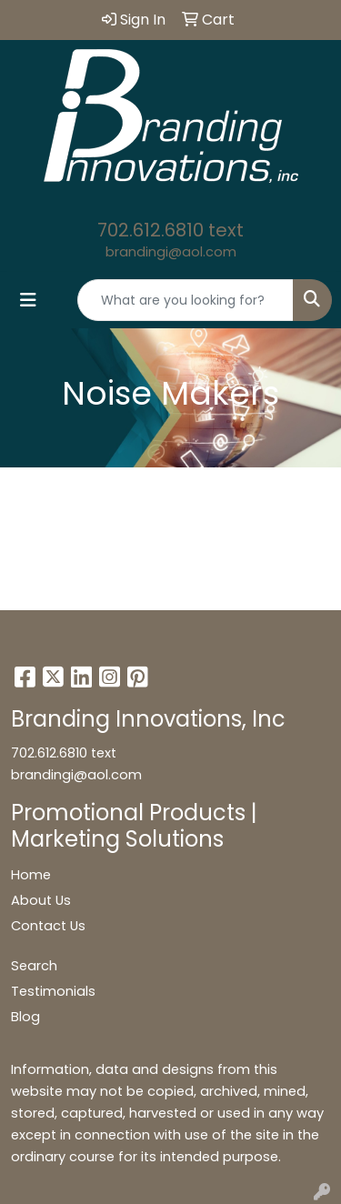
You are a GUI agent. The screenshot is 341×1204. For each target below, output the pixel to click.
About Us (41, 900)
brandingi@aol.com (170, 252)
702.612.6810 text (170, 230)
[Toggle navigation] (28, 300)
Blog (25, 1017)
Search (34, 966)
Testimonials (53, 991)
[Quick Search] (185, 300)
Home (31, 875)
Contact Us (48, 926)
